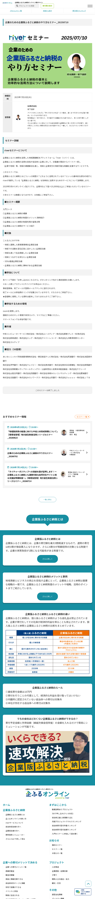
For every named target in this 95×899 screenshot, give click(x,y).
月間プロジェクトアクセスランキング (66, 822)
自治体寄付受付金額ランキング (64, 830)
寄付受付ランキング (79, 11)
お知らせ (54, 840)
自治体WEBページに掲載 (15, 883)
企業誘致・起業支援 (60, 871)
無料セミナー (57, 845)
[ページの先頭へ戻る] (87, 880)
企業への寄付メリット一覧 (16, 867)
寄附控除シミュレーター (15, 835)
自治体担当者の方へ (13, 827)
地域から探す (47, 11)
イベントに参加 (12, 891)
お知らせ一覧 (57, 853)
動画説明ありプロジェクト (62, 810)
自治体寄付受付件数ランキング (64, 826)
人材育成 (55, 867)
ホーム (6, 805)
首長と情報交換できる (14, 879)
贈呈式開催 (10, 875)
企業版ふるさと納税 (14, 810)
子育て (54, 875)
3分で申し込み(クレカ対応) (62, 813)
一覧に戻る (47, 499)
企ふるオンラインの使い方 (16, 819)
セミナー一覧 (82, 416)
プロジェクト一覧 (16, 11)
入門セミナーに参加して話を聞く (65, 834)
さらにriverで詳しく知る (15, 839)
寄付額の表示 (47, 6)
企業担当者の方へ (12, 831)
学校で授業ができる (13, 887)
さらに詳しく (47, 559)
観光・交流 (56, 883)
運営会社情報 (57, 895)
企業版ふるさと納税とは (15, 815)
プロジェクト (56, 862)
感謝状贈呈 (10, 871)
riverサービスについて (14, 823)
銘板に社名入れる (12, 895)
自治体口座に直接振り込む (62, 818)
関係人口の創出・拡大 (60, 879)
